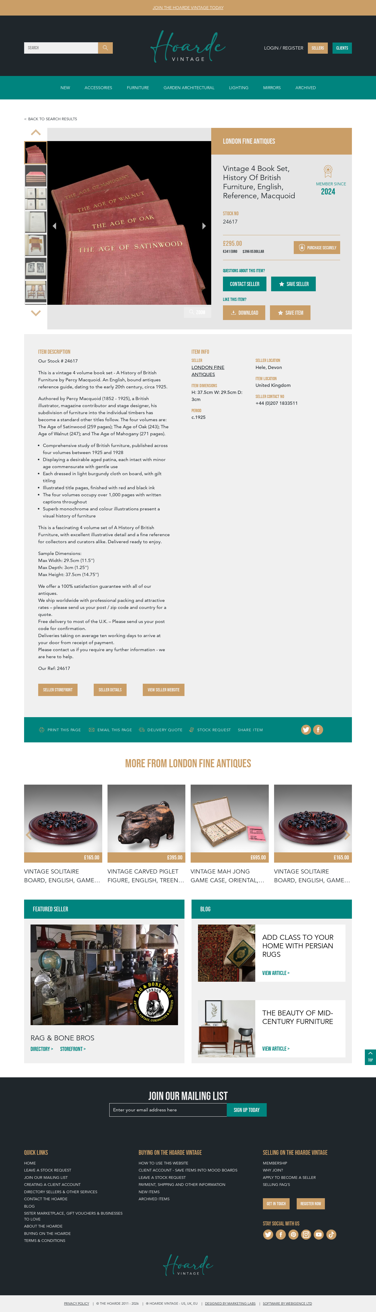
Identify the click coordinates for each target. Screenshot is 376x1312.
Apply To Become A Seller (289, 1177)
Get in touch (276, 1203)
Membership (275, 1163)
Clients (342, 48)
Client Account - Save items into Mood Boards (188, 1170)
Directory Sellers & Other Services (60, 1191)
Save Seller (293, 283)
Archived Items (154, 1198)
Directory (40, 1049)
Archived (306, 87)
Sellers (318, 48)
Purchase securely (317, 247)
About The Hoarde (43, 1226)
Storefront (71, 1049)
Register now (311, 1203)
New (65, 87)
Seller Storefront (58, 690)
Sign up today (247, 1110)
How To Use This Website (163, 1163)
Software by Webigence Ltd (287, 1303)
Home (30, 1163)
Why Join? (273, 1170)
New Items (149, 1191)
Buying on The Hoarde (47, 1233)
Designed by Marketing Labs (230, 1303)
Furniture (138, 87)
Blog (29, 1206)
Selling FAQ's (276, 1184)
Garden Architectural (189, 87)
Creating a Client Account (52, 1184)
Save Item (290, 312)
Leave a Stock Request (47, 1170)
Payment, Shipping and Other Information (182, 1184)
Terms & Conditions (44, 1240)
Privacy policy (76, 1303)
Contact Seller (244, 284)
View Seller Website (163, 690)
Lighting (239, 87)
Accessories (98, 87)
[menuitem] (35, 152)
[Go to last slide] (36, 133)
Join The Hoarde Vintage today (188, 7)
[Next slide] (36, 312)
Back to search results (52, 118)
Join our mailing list (46, 1177)
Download (244, 312)
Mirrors (272, 87)
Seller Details (110, 690)
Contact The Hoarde (46, 1198)
